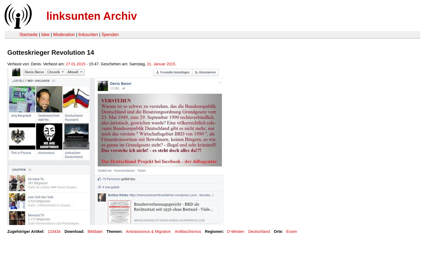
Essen (291, 231)
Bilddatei (95, 231)
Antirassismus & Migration (148, 231)
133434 (54, 231)
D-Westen (235, 231)
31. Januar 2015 (161, 64)
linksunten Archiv (91, 16)
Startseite (28, 34)
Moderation (64, 34)
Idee (45, 34)
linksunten (88, 34)
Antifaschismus (188, 231)
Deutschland (259, 231)
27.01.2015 (75, 64)
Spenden (110, 34)
